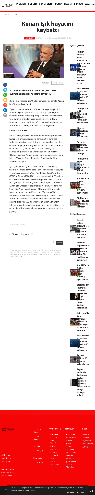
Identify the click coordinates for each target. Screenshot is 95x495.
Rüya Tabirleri (88, 444)
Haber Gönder (6, 476)
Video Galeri (37, 437)
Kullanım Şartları (7, 469)
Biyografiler (87, 440)
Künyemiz (37, 457)
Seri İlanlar (70, 458)
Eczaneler (69, 446)
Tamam (80, 492)
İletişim (38, 462)
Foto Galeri (37, 430)
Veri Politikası (6, 461)
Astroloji (86, 447)
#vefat (22, 224)
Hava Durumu (71, 434)
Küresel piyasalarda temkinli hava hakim (82, 132)
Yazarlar (36, 445)
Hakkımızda (5, 455)
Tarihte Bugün (71, 452)
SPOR (52, 458)
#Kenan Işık (14, 224)
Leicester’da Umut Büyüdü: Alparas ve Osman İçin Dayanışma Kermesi (83, 322)
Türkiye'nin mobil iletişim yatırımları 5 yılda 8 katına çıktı (83, 165)
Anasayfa (6, 14)
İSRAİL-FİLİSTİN (46, 3)
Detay (70, 492)
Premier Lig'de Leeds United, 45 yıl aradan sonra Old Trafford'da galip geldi (83, 251)
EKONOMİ (54, 455)
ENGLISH (32, 3)
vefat (26, 104)
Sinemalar (70, 455)
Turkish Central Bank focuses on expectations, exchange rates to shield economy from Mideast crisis (83, 67)
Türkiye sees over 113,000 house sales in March (83, 202)
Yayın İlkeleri (6, 458)
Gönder (59, 243)
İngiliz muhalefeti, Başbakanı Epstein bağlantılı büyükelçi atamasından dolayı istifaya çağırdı (83, 382)
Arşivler (38, 451)
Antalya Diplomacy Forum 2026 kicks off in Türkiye (82, 148)
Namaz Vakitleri (69, 441)
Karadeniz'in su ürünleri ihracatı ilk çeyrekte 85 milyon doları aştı (83, 95)
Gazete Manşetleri (70, 465)
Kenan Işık (39, 109)
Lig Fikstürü (70, 449)
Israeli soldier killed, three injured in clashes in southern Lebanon (83, 229)
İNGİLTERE (21, 3)
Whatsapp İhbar (7, 472)
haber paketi (5, 492)
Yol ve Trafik (71, 437)
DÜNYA (58, 3)
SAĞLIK (52, 461)
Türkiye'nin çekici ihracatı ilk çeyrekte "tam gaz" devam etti (82, 115)
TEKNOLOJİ (54, 464)
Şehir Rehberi (71, 461)
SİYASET (68, 3)
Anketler (86, 437)
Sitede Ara (86, 434)
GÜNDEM (78, 3)
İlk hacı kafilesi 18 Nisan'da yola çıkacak (83, 359)
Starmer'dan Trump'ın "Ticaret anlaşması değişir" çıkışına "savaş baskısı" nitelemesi (83, 296)
